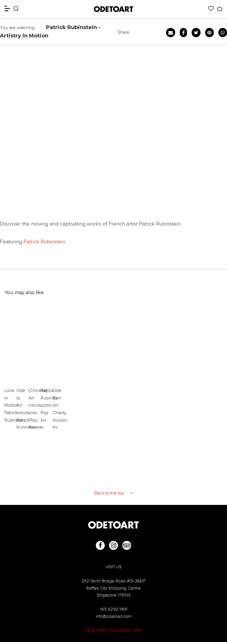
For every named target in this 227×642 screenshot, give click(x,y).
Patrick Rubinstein (44, 241)
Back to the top (113, 493)
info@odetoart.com (113, 616)
